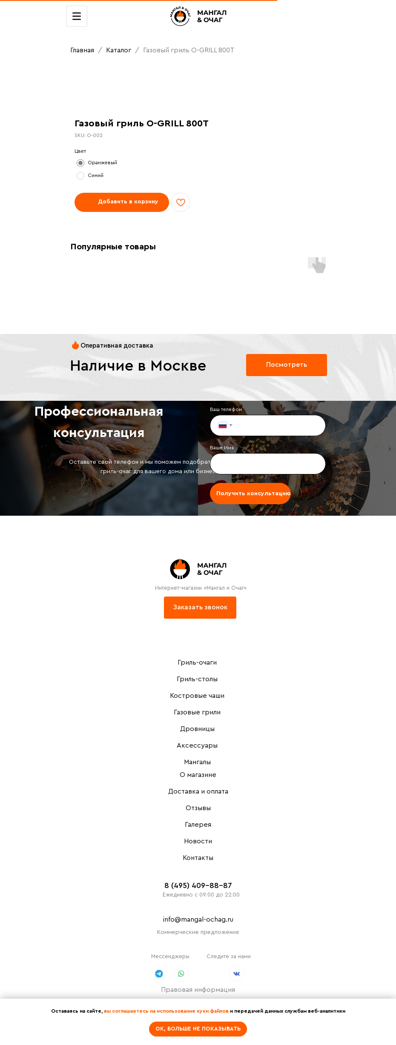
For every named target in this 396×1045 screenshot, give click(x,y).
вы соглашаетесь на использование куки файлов (166, 1011)
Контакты (198, 857)
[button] (200, 608)
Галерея (198, 824)
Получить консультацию (253, 494)
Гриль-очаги (197, 662)
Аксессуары (197, 745)
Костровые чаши (197, 695)
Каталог (119, 50)
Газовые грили (197, 712)
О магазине (198, 774)
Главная (82, 50)
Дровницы (197, 728)
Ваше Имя (222, 447)
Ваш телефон (226, 409)
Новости (198, 841)
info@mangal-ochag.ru (198, 919)
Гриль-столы (197, 679)
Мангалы (197, 762)
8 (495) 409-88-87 (198, 885)
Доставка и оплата (198, 791)
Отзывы (198, 808)
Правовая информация (198, 989)
